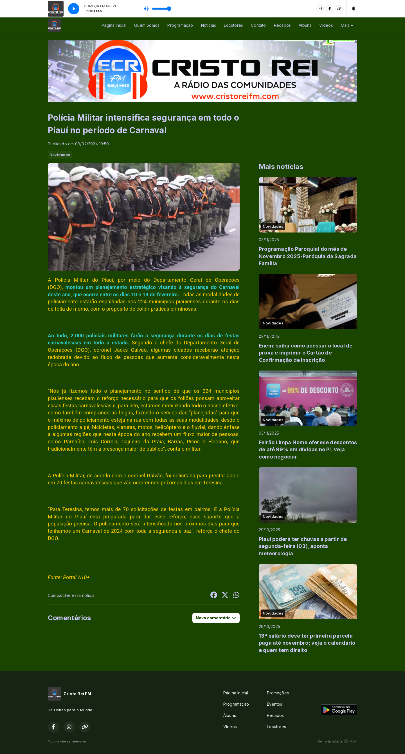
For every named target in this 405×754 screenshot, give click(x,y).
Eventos (274, 704)
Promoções (278, 692)
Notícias (208, 25)
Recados (282, 25)
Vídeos (326, 25)
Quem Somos (146, 25)
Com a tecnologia (337, 741)
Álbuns (305, 25)
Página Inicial (114, 25)
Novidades (60, 154)
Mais (347, 25)
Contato (258, 25)
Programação (180, 25)
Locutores (233, 25)
